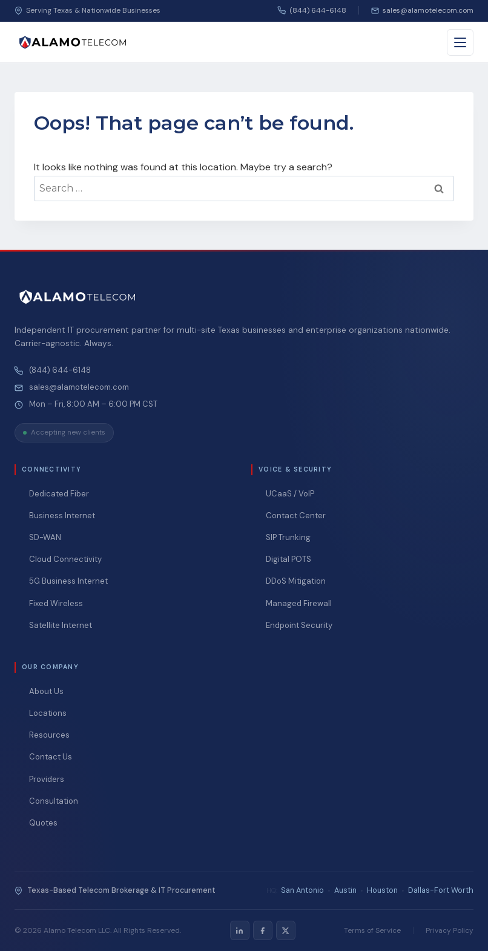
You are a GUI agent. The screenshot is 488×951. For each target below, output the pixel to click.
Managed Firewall (299, 603)
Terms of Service (372, 930)
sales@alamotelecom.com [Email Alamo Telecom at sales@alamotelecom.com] (79, 387)
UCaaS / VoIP (290, 494)
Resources (49, 735)
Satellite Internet (60, 625)
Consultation (53, 801)
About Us (46, 691)
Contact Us (50, 757)
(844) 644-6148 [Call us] (312, 10)
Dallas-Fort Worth (440, 890)
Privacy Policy (449, 930)
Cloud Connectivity (65, 559)
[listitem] (239, 930)
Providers (46, 779)
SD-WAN (45, 537)
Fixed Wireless (56, 603)
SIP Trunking (288, 537)
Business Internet (62, 515)
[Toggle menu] (460, 42)
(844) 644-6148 (60, 370)
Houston (382, 890)
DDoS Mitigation (296, 581)
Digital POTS (288, 559)
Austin (345, 890)
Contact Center (296, 515)
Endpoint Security (299, 625)
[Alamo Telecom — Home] (73, 42)
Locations (48, 713)
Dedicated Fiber (59, 494)
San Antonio (302, 890)
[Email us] (422, 10)
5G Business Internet (68, 581)
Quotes (43, 823)
